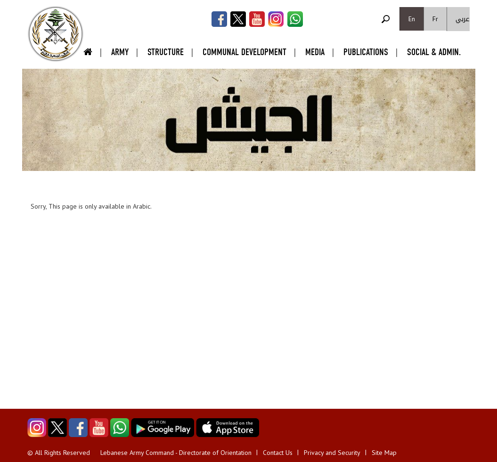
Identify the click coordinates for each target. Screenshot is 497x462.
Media (315, 52)
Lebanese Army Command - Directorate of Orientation (176, 452)
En (411, 19)
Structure (165, 52)
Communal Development (244, 52)
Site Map (384, 452)
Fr (435, 19)
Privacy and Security (332, 452)
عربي (463, 19)
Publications (365, 52)
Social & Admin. (434, 52)
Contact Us (278, 452)
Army (120, 52)
